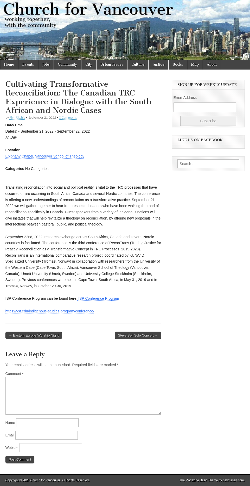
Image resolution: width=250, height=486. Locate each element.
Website (11, 448)
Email (10, 435)
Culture (137, 64)
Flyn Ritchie (17, 117)
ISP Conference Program (98, 298)
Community (67, 64)
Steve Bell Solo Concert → (138, 335)
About (212, 64)
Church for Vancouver (45, 480)
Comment (14, 374)
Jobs (46, 64)
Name (10, 423)
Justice (158, 64)
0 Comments (68, 117)
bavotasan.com (233, 480)
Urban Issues (111, 64)
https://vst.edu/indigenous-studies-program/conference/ (49, 311)
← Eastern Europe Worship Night (34, 335)
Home (9, 64)
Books (177, 64)
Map (195, 64)
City (88, 64)
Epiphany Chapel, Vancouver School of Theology (45, 156)
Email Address (185, 97)
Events (28, 64)
